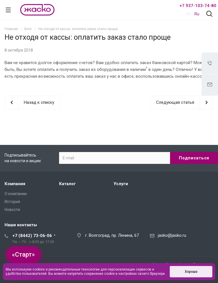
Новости (12, 209)
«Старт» (23, 254)
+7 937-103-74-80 (197, 5)
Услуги (121, 183)
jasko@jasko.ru (172, 235)
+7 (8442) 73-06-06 (32, 235)
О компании (16, 193)
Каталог (67, 183)
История (12, 201)
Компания (15, 183)
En (188, 14)
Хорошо (191, 272)
